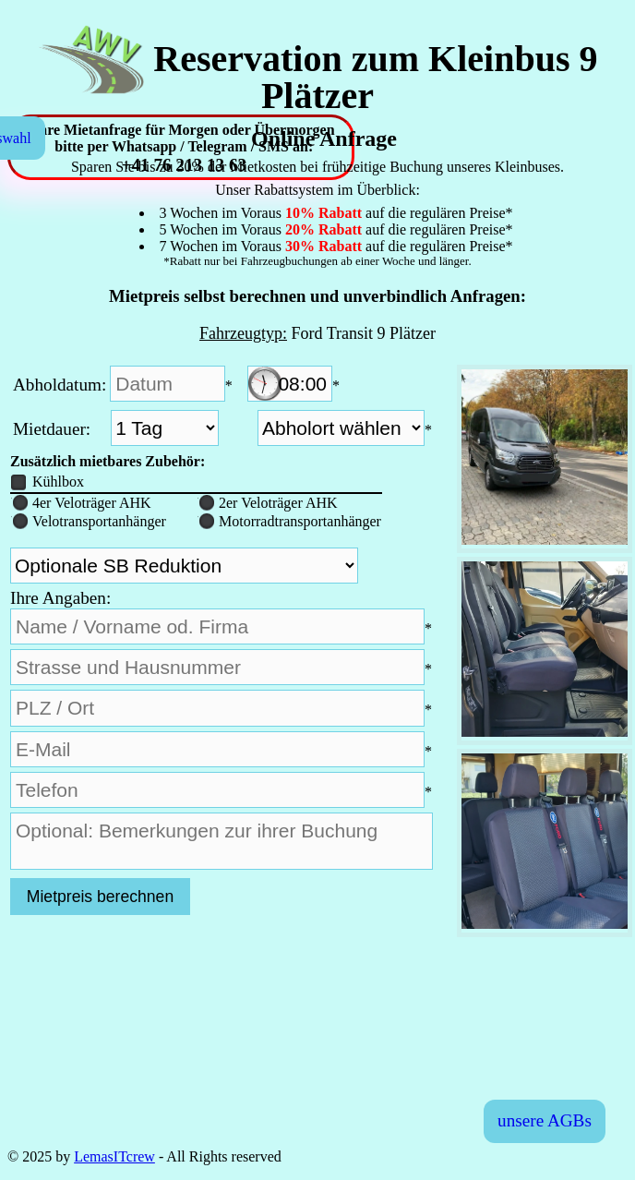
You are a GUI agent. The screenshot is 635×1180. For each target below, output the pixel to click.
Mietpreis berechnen (100, 896)
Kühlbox (47, 481)
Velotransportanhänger (88, 521)
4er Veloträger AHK (81, 503)
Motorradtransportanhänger (289, 521)
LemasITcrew (114, 1156)
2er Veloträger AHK (268, 503)
